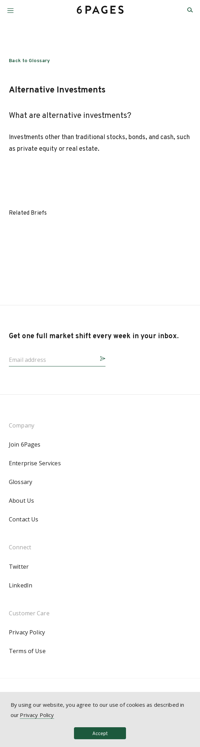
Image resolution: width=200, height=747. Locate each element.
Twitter (19, 566)
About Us (21, 500)
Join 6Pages (25, 444)
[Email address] (51, 357)
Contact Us (23, 519)
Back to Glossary (29, 61)
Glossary (20, 482)
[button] (10, 7)
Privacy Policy (27, 632)
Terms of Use (27, 651)
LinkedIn (20, 585)
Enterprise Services (35, 463)
